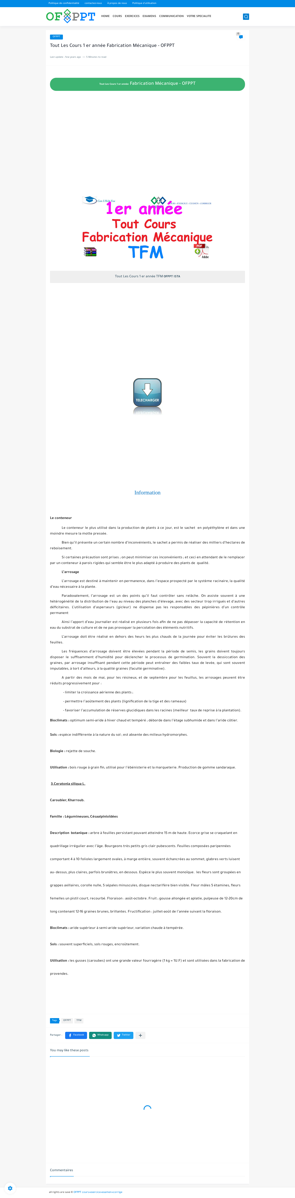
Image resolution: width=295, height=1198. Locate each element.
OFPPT (56, 37)
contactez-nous (93, 3)
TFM (78, 1020)
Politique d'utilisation (144, 3)
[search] (246, 17)
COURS (117, 16)
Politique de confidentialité (64, 3)
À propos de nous (117, 3)
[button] (76, 1035)
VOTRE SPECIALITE (199, 16)
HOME (105, 16)
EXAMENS (149, 16)
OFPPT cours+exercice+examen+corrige (98, 1192)
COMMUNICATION (171, 16)
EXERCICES (132, 16)
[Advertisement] (147, 154)
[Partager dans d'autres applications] (140, 1035)
